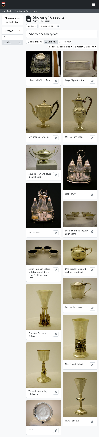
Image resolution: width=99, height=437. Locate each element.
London (12, 43)
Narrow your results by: (12, 20)
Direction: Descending (85, 47)
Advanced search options (43, 34)
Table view (65, 42)
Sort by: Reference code (59, 47)
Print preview (34, 42)
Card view (50, 42)
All (5, 37)
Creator (8, 31)
